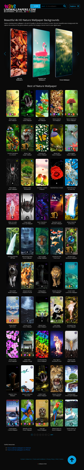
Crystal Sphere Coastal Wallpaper (12, 429)
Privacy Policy (50, 459)
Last (51, 434)
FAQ (57, 459)
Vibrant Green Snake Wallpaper (42, 326)
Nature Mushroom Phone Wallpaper (71, 119)
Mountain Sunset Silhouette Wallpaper (56, 222)
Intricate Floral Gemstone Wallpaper (71, 257)
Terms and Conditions (39, 459)
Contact (23, 459)
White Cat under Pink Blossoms (12, 222)
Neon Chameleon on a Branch (42, 222)
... (48, 434)
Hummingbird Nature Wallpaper (71, 154)
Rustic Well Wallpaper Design (27, 360)
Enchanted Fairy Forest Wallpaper (71, 326)
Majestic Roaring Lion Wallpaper (56, 291)
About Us (29, 459)
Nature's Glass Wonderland (27, 188)
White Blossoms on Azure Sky (71, 188)
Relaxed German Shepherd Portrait (27, 291)
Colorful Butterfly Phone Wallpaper (42, 360)
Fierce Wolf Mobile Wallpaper (12, 291)
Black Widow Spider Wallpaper (12, 188)
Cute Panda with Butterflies (57, 326)
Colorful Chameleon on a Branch (12, 154)
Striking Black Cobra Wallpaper (42, 291)
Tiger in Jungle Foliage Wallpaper (42, 257)
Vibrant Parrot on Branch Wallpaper (56, 429)
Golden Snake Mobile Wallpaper (42, 394)
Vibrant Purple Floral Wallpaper (12, 360)
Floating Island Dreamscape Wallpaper (71, 394)
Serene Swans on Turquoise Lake (71, 429)
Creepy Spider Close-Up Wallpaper (27, 222)
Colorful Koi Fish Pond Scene (56, 257)
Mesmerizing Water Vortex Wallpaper (27, 257)
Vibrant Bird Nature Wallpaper (56, 154)
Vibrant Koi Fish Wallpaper (42, 119)
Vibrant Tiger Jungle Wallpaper (27, 154)
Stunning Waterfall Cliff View (12, 257)
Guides (61, 459)
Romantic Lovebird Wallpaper (42, 188)
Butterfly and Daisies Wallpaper (42, 154)
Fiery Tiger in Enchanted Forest (56, 360)
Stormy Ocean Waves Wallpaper (27, 326)
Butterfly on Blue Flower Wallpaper (27, 429)
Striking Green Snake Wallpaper (27, 119)
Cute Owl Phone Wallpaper (42, 429)
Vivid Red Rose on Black (56, 188)
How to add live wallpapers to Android (19, 448)
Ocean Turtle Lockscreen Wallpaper (71, 291)
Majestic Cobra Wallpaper (13, 394)
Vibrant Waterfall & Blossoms (71, 222)
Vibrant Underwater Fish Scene (27, 394)
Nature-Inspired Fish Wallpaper (57, 119)
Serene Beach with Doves (12, 326)
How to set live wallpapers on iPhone (18, 450)
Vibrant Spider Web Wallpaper (13, 119)
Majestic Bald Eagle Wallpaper (71, 360)
